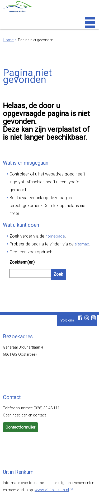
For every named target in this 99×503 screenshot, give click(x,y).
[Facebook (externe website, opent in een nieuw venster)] (80, 284)
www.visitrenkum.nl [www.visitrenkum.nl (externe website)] (51, 455)
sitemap (72, 217)
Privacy (66, 494)
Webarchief (16, 494)
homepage (49, 210)
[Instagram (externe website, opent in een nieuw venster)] (87, 284)
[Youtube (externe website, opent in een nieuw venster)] (93, 284)
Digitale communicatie (48, 497)
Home (8, 40)
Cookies (83, 494)
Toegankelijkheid (42, 494)
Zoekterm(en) (21, 233)
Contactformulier (20, 393)
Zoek (58, 244)
